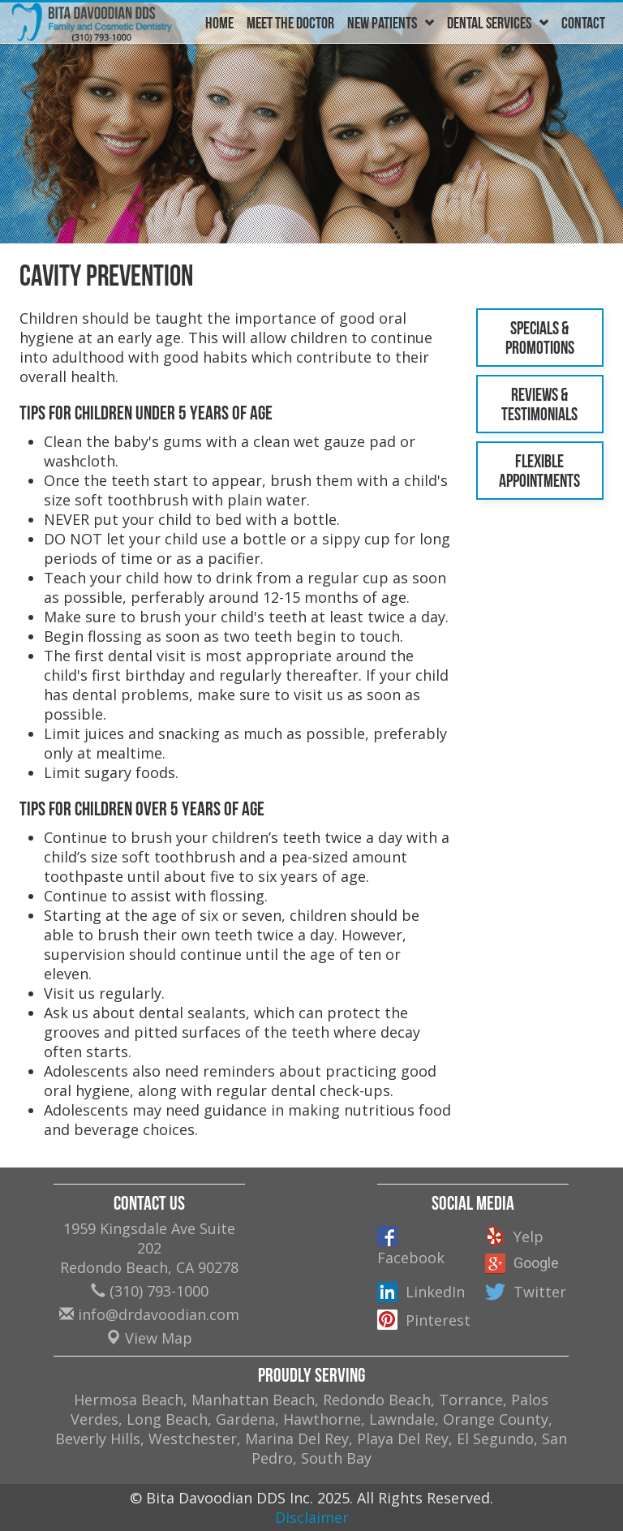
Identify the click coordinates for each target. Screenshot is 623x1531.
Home (219, 23)
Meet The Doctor (290, 23)
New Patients (390, 23)
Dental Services (497, 23)
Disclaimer (312, 1517)
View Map (149, 1338)
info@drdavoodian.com (149, 1314)
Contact (583, 23)
